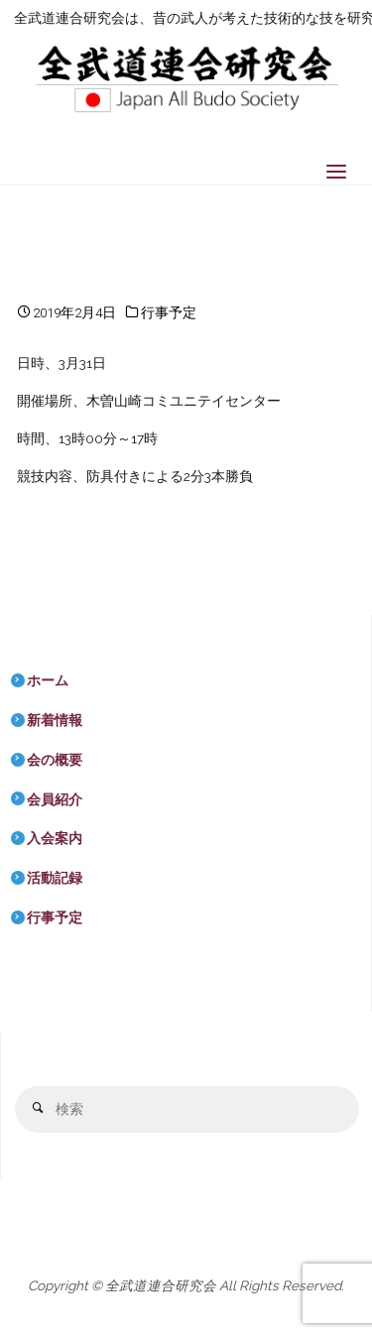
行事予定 (168, 312)
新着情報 (54, 720)
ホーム (47, 680)
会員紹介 (54, 799)
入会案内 (54, 838)
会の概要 (54, 760)
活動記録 (54, 878)
